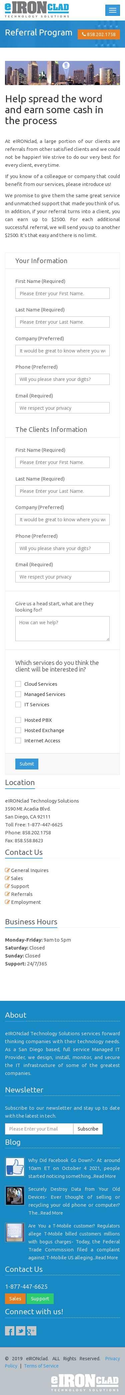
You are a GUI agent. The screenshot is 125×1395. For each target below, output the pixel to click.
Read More (105, 1176)
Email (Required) (34, 395)
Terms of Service (41, 1366)
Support (19, 886)
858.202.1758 (99, 34)
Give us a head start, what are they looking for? (54, 607)
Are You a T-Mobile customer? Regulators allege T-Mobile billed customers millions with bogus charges (74, 1233)
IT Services (32, 704)
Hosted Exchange (39, 730)
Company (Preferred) (39, 338)
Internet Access (37, 740)
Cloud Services (36, 684)
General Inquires (29, 870)
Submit (27, 764)
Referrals (21, 894)
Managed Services (40, 694)
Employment (25, 902)
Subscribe (88, 1129)
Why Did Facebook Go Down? (60, 1160)
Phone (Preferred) (36, 367)
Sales (16, 878)
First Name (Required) (40, 281)
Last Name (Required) (40, 309)
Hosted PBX (33, 720)
